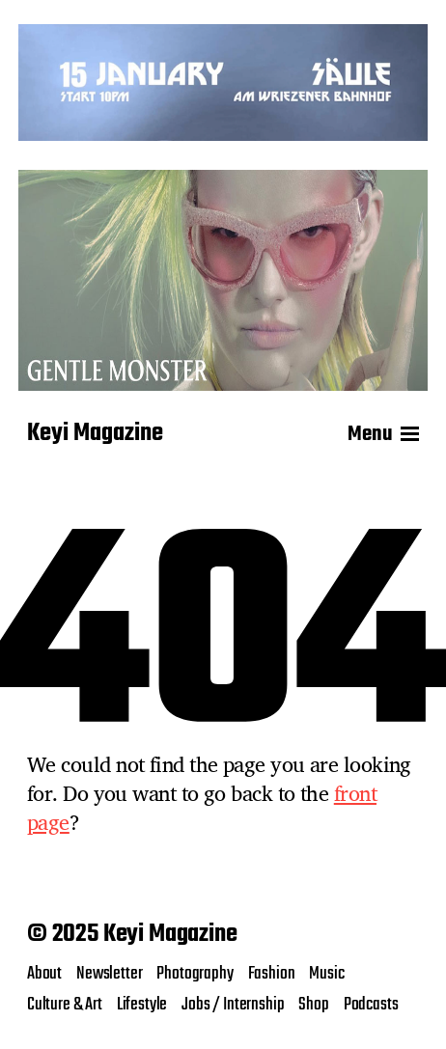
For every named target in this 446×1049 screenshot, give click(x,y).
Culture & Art (64, 1004)
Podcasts (371, 1004)
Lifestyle (142, 1004)
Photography (194, 973)
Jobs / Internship (232, 1004)
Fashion (271, 973)
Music (326, 973)
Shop (313, 1004)
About (44, 973)
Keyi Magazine (95, 434)
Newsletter (109, 973)
